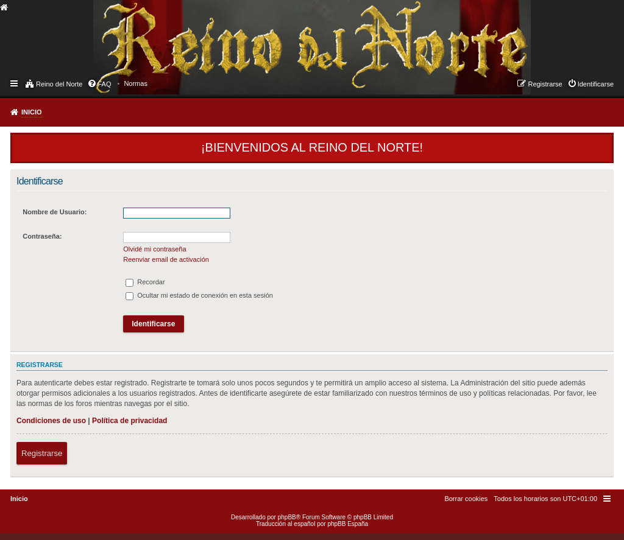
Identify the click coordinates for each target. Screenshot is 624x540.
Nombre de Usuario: (55, 212)
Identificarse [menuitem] (596, 84)
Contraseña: (42, 236)
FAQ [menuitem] (104, 84)
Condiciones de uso (51, 420)
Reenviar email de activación (166, 259)
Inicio (31, 112)
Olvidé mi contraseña (154, 249)
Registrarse (41, 453)
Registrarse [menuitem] (545, 84)
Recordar (145, 282)
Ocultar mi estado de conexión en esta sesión (199, 295)
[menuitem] (135, 83)
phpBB (287, 517)
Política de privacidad (129, 420)
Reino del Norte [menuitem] (59, 84)
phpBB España (347, 524)
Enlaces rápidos (15, 82)
